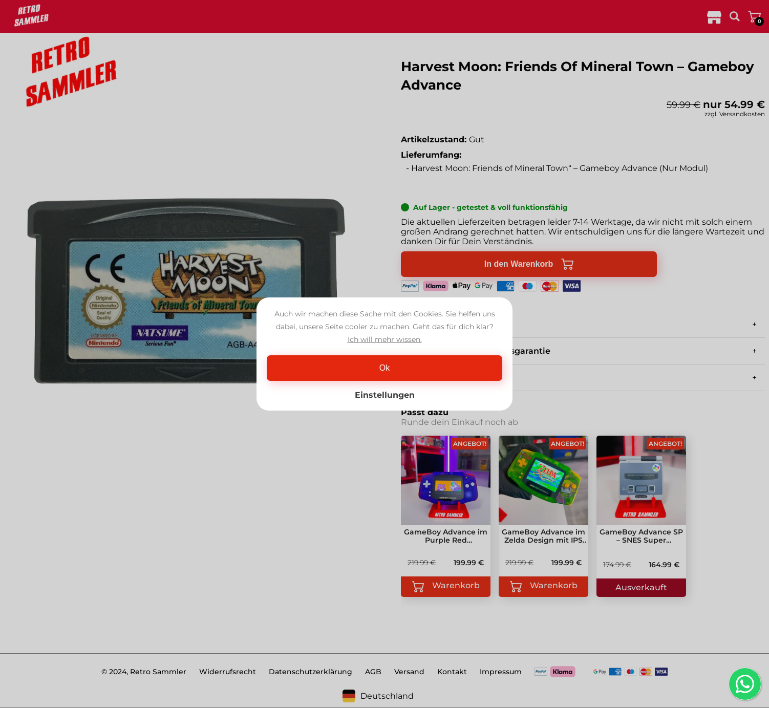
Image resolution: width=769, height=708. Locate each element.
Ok (384, 367)
